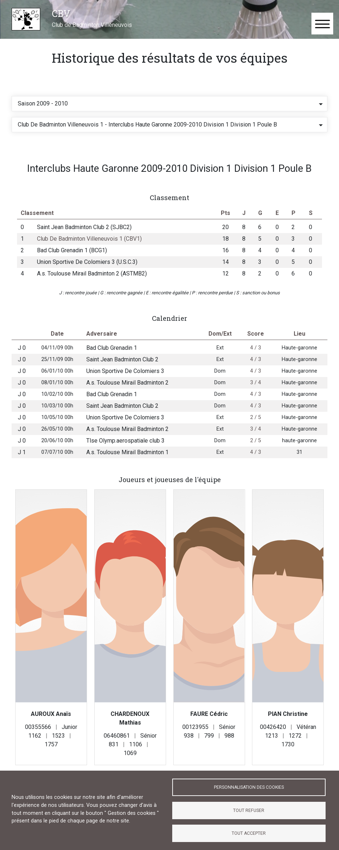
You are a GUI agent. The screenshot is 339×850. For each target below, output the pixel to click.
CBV (61, 13)
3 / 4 (255, 392)
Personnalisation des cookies (249, 787)
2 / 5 (255, 427)
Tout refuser (248, 810)
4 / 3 (255, 357)
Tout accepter (249, 833)
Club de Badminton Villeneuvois (92, 24)
